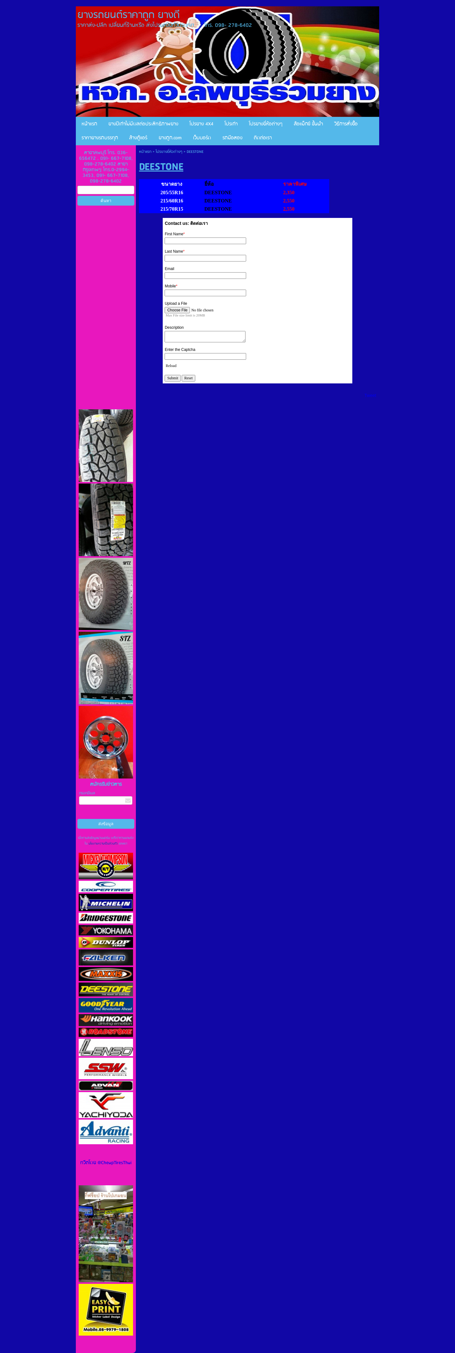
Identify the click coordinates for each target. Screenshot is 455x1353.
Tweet (370, 395)
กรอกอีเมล (87, 793)
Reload (171, 366)
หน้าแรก (145, 151)
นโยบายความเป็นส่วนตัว (103, 843)
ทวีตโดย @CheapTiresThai (105, 1163)
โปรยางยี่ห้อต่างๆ (169, 151)
